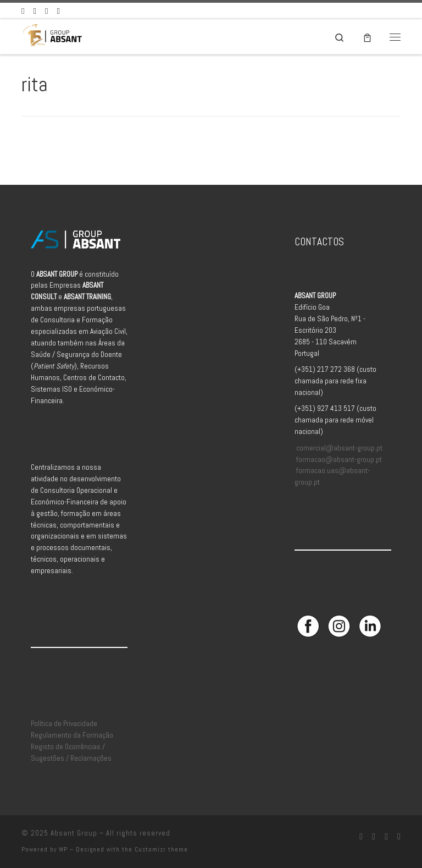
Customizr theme (161, 849)
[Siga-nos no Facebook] (22, 10)
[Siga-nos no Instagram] (34, 10)
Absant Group (74, 833)
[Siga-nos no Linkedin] (46, 10)
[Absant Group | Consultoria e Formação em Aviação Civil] (52, 35)
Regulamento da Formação (72, 735)
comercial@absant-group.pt (339, 448)
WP (63, 849)
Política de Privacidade (64, 723)
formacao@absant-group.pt (339, 459)
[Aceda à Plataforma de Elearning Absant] (58, 10)
